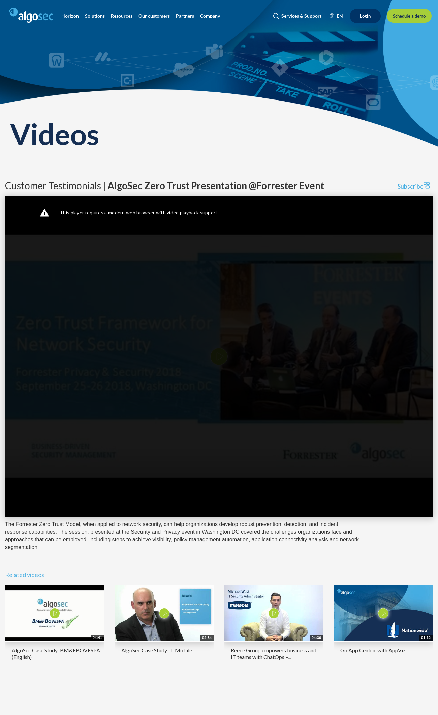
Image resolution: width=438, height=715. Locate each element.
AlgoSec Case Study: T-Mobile (156, 650)
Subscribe (414, 186)
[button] (70, 15)
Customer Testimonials (164, 185)
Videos (54, 133)
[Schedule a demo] (409, 16)
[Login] (365, 16)
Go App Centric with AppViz (373, 650)
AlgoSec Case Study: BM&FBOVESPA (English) (56, 653)
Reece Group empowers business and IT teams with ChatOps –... (273, 653)
